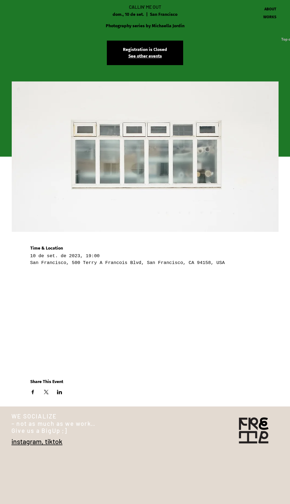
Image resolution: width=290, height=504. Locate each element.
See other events (145, 56)
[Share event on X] (46, 392)
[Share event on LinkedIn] (59, 392)
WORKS (269, 17)
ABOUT (270, 9)
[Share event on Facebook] (32, 392)
